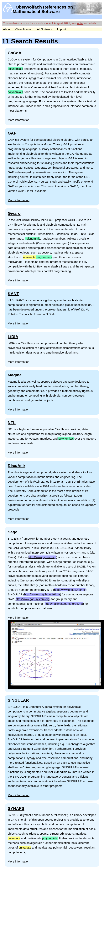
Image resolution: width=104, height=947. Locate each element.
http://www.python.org (42, 557)
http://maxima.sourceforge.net (64, 603)
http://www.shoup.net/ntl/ (70, 589)
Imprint (61, 29)
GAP (12, 133)
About (7, 29)
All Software (44, 29)
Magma (15, 375)
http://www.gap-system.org (33, 599)
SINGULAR (18, 700)
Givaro (14, 213)
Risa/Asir (16, 465)
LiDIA (13, 336)
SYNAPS (16, 808)
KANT (13, 293)
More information (18, 120)
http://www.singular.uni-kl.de (42, 594)
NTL (12, 422)
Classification (23, 29)
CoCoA (14, 53)
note (80, 23)
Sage (12, 532)
